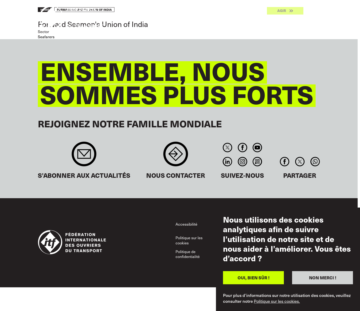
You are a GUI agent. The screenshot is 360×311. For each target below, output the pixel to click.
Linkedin (228, 161)
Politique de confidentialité (188, 254)
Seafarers (46, 36)
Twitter (228, 147)
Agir (281, 10)
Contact (175, 156)
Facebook (242, 147)
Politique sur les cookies (189, 240)
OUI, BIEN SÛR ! (254, 277)
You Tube (257, 147)
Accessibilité (186, 224)
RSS (257, 161)
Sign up (84, 156)
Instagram (242, 161)
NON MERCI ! (322, 277)
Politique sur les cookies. (277, 301)
